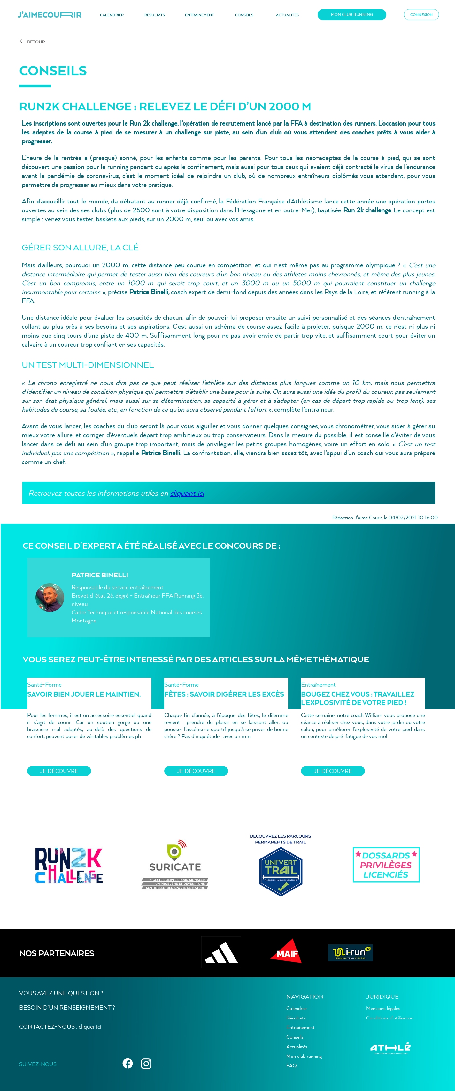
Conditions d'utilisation (389, 1017)
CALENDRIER (112, 15)
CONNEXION (421, 14)
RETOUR (36, 42)
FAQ (291, 1065)
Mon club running (304, 1055)
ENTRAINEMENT (199, 15)
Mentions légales (383, 1007)
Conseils (295, 1036)
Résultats (296, 1017)
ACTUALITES (287, 15)
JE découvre (59, 770)
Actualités (296, 1046)
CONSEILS (244, 15)
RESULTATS (154, 15)
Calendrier (296, 1007)
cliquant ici (187, 492)
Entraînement (300, 1027)
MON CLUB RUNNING (352, 14)
